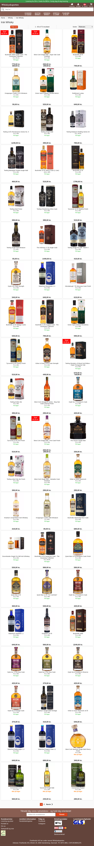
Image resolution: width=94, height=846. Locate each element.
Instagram (41, 823)
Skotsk (38, 14)
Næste (49, 804)
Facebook (41, 821)
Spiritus (56, 14)
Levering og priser (7, 821)
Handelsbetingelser (25, 821)
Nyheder (28, 14)
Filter (14, 27)
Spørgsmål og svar (7, 828)
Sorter (75, 27)
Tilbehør (65, 14)
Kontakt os (4, 823)
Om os (3, 826)
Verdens (46, 14)
